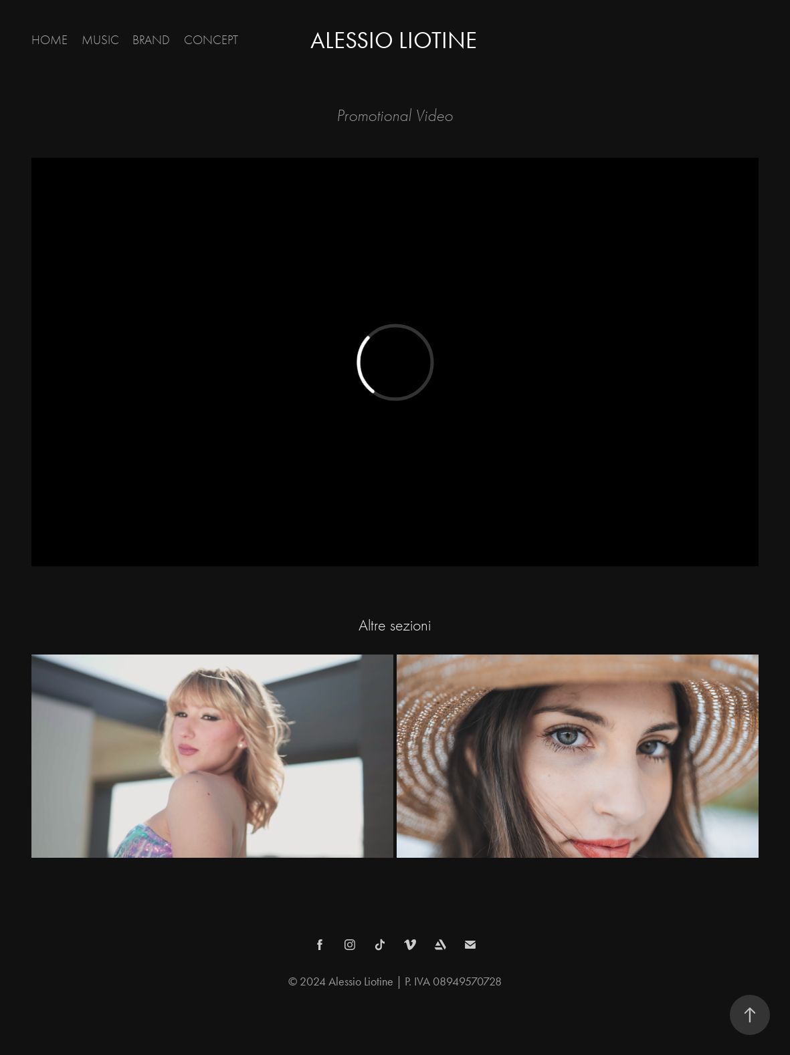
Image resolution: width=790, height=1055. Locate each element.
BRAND (151, 40)
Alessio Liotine (393, 40)
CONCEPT (211, 40)
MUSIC (100, 40)
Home (49, 40)
